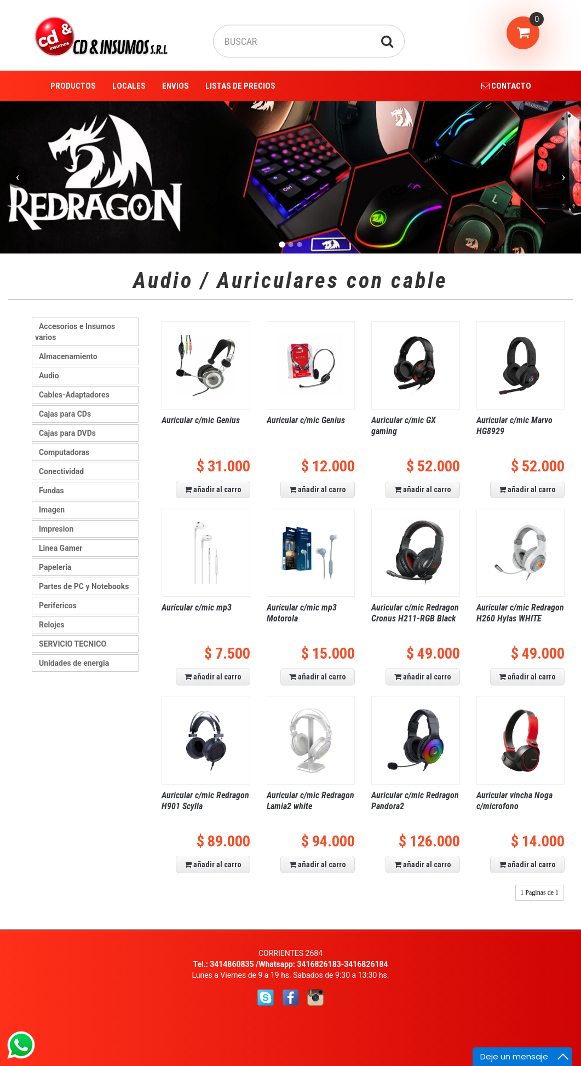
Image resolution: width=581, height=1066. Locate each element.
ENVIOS (175, 86)
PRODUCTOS (73, 86)
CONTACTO (506, 86)
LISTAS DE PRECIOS (240, 86)
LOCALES (129, 86)
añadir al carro (213, 489)
